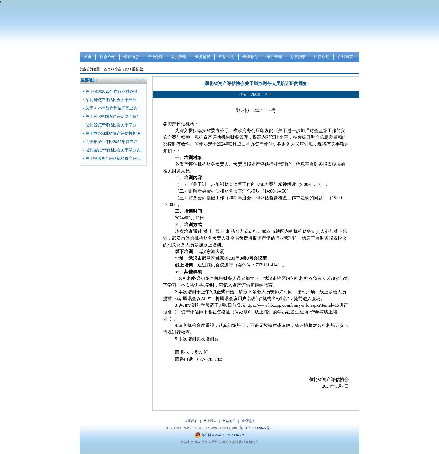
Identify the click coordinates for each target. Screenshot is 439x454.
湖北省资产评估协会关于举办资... (114, 150)
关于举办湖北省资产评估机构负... (114, 133)
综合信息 (131, 57)
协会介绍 (107, 57)
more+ (140, 80)
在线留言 (345, 57)
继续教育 (250, 57)
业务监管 (203, 57)
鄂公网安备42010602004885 (219, 435)
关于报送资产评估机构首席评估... (114, 158)
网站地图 (229, 421)
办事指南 (298, 57)
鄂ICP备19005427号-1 (256, 428)
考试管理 (274, 57)
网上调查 (210, 421)
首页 (88, 57)
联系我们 (191, 421)
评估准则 (226, 57)
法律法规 (322, 57)
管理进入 (248, 421)
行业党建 (155, 57)
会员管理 (179, 57)
